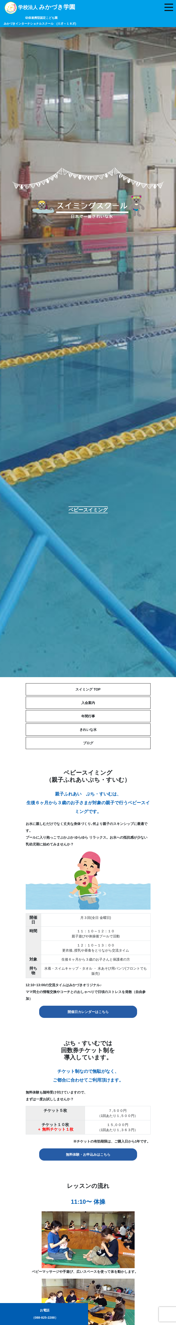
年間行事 (88, 716)
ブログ (88, 743)
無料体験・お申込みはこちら (88, 1154)
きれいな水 (88, 730)
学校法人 (40, 15)
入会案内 (88, 703)
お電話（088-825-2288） (45, 1313)
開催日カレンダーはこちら (88, 1012)
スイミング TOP (87, 689)
